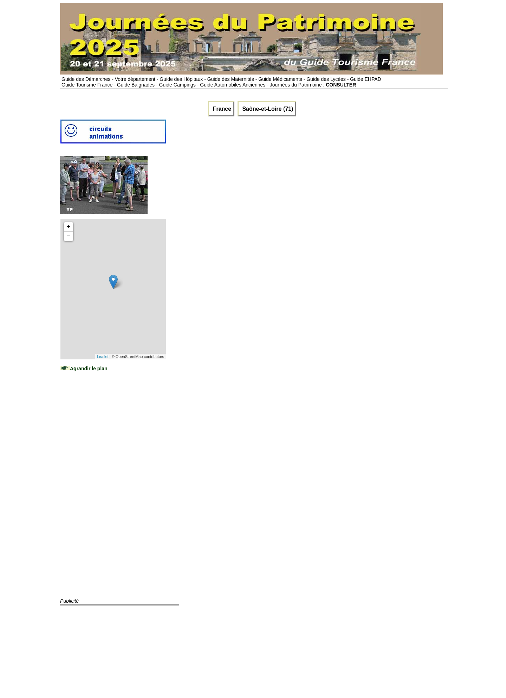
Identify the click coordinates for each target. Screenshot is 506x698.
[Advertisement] (113, 491)
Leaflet (103, 356)
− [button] (69, 236)
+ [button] (69, 227)
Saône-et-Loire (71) (267, 109)
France (221, 109)
